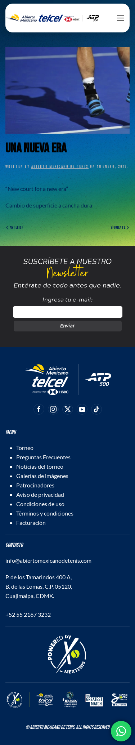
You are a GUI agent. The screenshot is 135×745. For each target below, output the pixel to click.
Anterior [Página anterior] (14, 227)
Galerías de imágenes (42, 475)
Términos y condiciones (44, 513)
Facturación (31, 522)
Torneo (24, 447)
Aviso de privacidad (40, 494)
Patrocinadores (35, 485)
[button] (120, 18)
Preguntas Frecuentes (43, 457)
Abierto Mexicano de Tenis (60, 166)
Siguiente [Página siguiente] (120, 227)
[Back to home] (52, 18)
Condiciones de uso (40, 503)
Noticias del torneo (39, 466)
